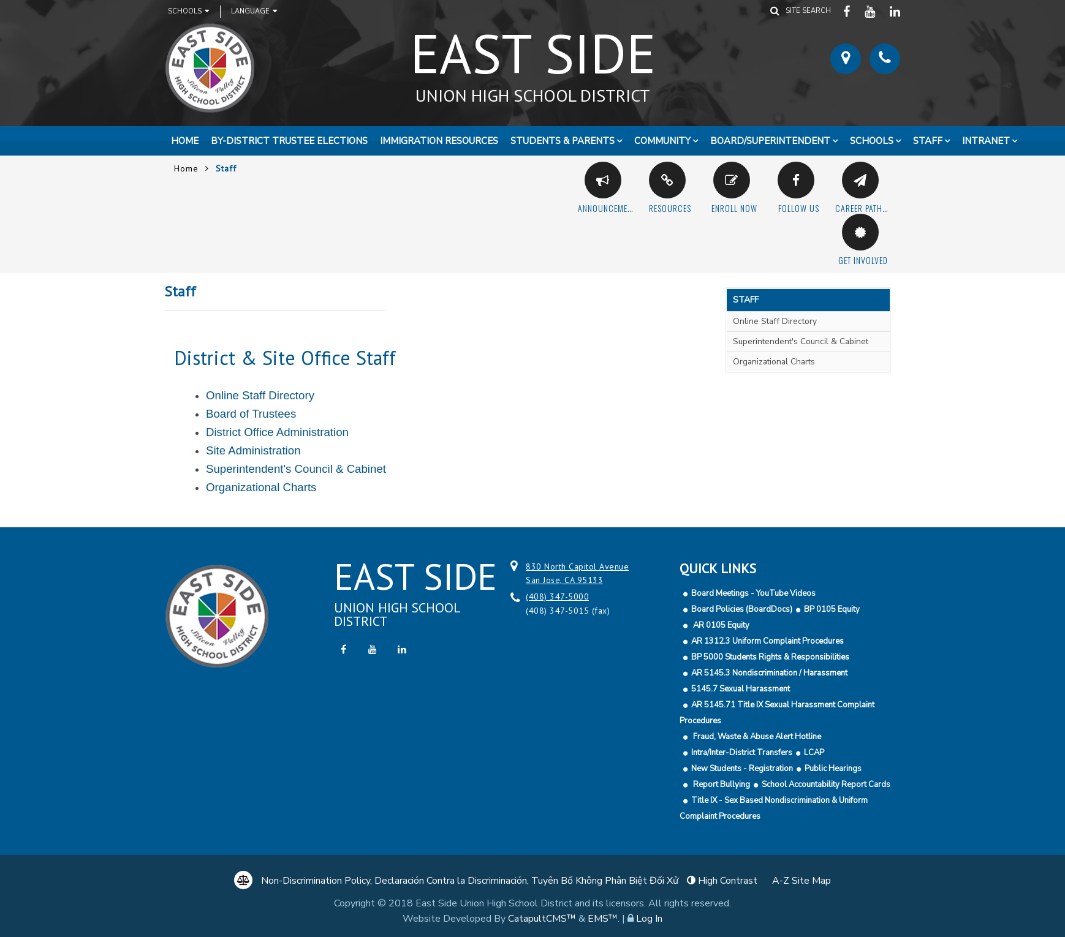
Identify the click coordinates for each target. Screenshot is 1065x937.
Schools (188, 11)
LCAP (814, 752)
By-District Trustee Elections (289, 141)
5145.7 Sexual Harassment (740, 688)
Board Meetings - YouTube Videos (753, 593)
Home (185, 141)
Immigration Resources (439, 141)
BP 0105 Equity (832, 609)
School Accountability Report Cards (826, 784)
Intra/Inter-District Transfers (741, 752)
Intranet (986, 141)
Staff (927, 141)
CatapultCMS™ (542, 918)
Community (662, 141)
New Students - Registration (742, 768)
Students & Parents (562, 141)
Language (254, 11)
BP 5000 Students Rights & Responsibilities (770, 657)
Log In (649, 918)
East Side (532, 60)
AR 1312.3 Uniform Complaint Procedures (767, 641)
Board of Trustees (251, 413)
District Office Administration (277, 432)
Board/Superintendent (770, 141)
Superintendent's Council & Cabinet (296, 468)
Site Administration (253, 450)
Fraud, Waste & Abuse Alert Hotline (756, 736)
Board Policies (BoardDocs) (741, 609)
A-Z (801, 880)
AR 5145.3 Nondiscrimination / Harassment (769, 673)
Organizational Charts (261, 487)
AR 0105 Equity (720, 625)
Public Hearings (833, 768)
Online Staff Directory (260, 395)
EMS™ (603, 918)
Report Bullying (720, 784)
